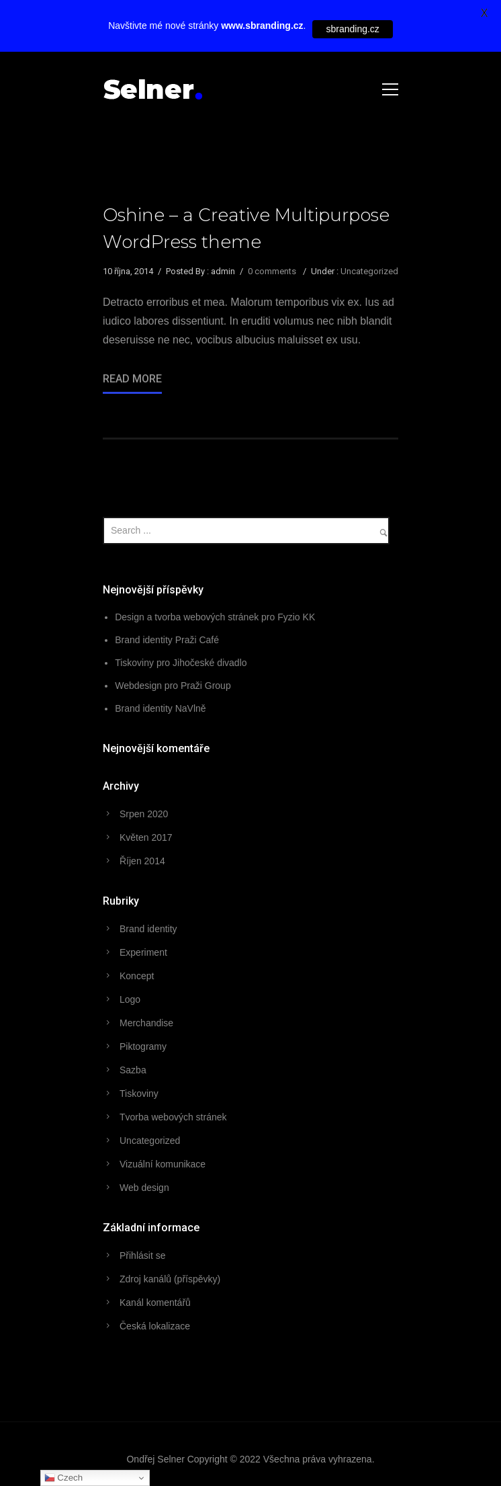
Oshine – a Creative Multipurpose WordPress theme (246, 228)
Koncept (137, 976)
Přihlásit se (142, 1255)
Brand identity (148, 928)
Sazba (133, 1070)
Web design (144, 1187)
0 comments (272, 271)
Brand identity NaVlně (160, 708)
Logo (130, 999)
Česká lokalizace (155, 1326)
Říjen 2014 (142, 861)
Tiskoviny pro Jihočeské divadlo (180, 662)
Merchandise (146, 1023)
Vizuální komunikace (163, 1164)
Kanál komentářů (155, 1302)
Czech (63, 1478)
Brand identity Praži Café (167, 639)
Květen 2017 (146, 837)
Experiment (143, 952)
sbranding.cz (352, 29)
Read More (132, 378)
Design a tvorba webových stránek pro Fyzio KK (215, 617)
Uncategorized (369, 271)
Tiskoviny (139, 1093)
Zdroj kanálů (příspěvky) (170, 1279)
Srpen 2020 (144, 814)
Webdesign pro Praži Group (173, 685)
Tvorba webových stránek (173, 1117)
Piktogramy (143, 1046)
